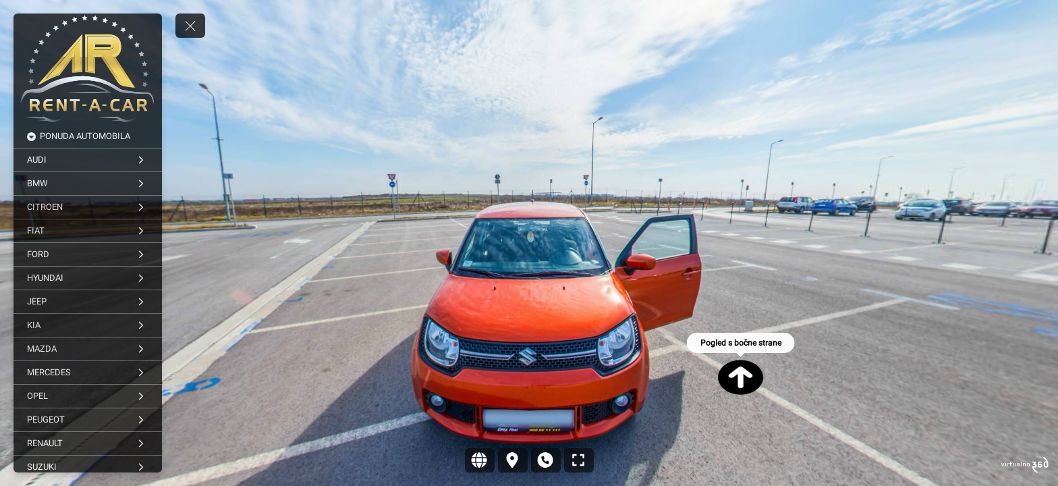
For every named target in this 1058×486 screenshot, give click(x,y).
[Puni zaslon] (579, 460)
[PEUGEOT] (87, 419)
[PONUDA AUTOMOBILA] (87, 136)
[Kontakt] (546, 460)
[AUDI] (87, 159)
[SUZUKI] (87, 467)
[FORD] (87, 254)
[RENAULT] (87, 443)
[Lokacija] (513, 460)
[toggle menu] (190, 26)
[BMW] (87, 183)
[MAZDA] (87, 349)
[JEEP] (87, 301)
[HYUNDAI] (87, 278)
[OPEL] (87, 396)
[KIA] (87, 325)
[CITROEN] (87, 207)
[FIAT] (87, 230)
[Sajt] (480, 460)
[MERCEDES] (87, 372)
